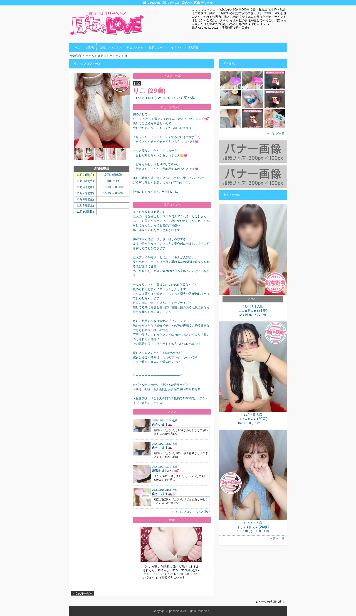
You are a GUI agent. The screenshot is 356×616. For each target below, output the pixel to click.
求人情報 (193, 47)
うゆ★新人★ (247, 419)
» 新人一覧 (277, 538)
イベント (176, 47)
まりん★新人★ (247, 527)
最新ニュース (157, 47)
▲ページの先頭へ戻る (270, 601)
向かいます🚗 (162, 424)
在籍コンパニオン (110, 47)
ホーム (76, 47)
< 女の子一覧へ (83, 593)
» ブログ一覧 (275, 133)
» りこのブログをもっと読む (191, 511)
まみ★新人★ (247, 310)
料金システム (135, 47)
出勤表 (90, 47)
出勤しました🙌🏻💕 (165, 471)
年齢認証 (76, 56)
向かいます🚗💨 (164, 494)
